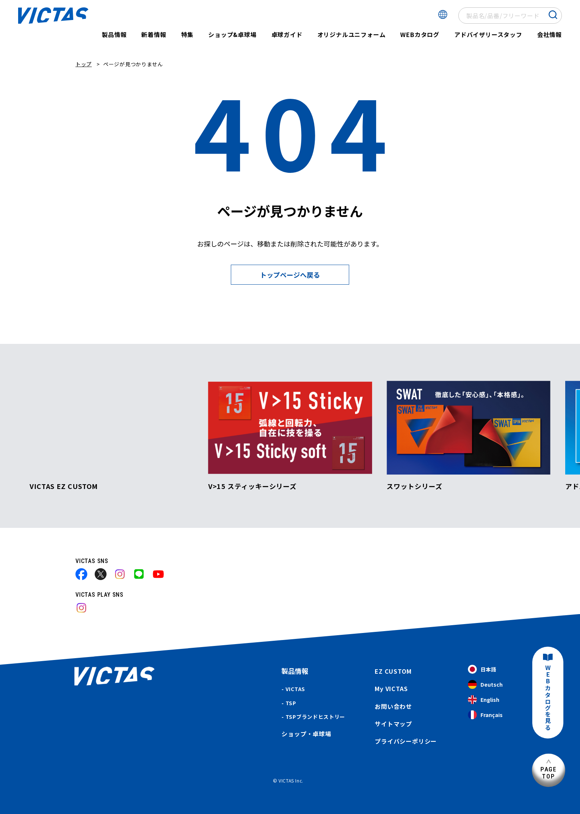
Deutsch (485, 684)
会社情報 (549, 34)
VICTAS (295, 689)
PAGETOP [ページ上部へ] (548, 773)
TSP (291, 703)
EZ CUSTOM (393, 671)
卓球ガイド (287, 34)
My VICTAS (391, 688)
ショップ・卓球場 (306, 733)
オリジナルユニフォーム (351, 34)
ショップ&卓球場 (232, 34)
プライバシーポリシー (406, 741)
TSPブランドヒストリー (315, 716)
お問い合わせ (393, 706)
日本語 (482, 669)
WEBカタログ (419, 34)
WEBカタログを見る (547, 698)
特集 (187, 34)
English (483, 699)
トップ (83, 64)
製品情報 (114, 34)
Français (485, 715)
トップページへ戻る (290, 274)
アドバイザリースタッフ (488, 34)
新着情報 (153, 34)
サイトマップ (393, 723)
